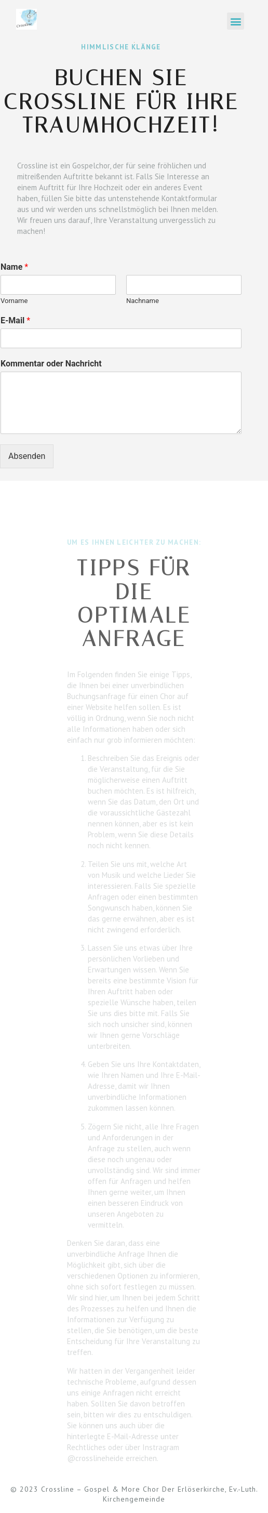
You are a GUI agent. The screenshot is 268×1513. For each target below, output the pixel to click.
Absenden (26, 456)
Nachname (142, 301)
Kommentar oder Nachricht (51, 364)
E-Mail (15, 320)
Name (14, 267)
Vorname (14, 301)
